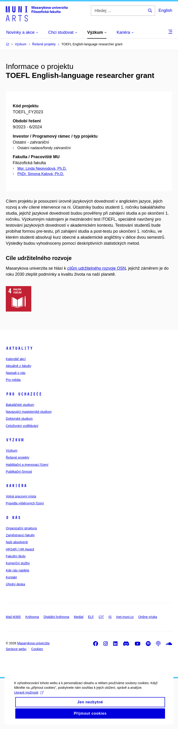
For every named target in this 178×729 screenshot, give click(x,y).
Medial (78, 617)
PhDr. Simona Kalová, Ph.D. (40, 174)
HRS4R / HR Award (20, 549)
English (165, 10)
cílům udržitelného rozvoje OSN (96, 268)
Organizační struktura (21, 528)
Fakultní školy (16, 556)
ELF (91, 617)
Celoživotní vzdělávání (22, 426)
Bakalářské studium (20, 405)
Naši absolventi (17, 542)
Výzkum (15, 439)
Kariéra (16, 485)
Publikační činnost (19, 471)
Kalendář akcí (16, 359)
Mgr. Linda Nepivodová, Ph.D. (42, 168)
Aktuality (19, 348)
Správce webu (16, 649)
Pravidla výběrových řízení (25, 503)
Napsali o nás (15, 373)
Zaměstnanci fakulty (20, 535)
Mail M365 (13, 617)
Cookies (37, 649)
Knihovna (32, 617)
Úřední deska (15, 584)
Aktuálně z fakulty (18, 366)
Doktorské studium (19, 418)
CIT (101, 617)
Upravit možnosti (28, 697)
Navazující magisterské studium (29, 412)
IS (109, 617)
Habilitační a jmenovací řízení (27, 464)
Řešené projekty (17, 457)
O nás (13, 517)
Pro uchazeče (24, 394)
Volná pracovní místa (21, 496)
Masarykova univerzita (33, 643)
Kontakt (11, 577)
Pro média (13, 380)
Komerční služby (18, 563)
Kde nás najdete (17, 570)
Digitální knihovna (56, 617)
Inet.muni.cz (125, 617)
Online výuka (147, 617)
